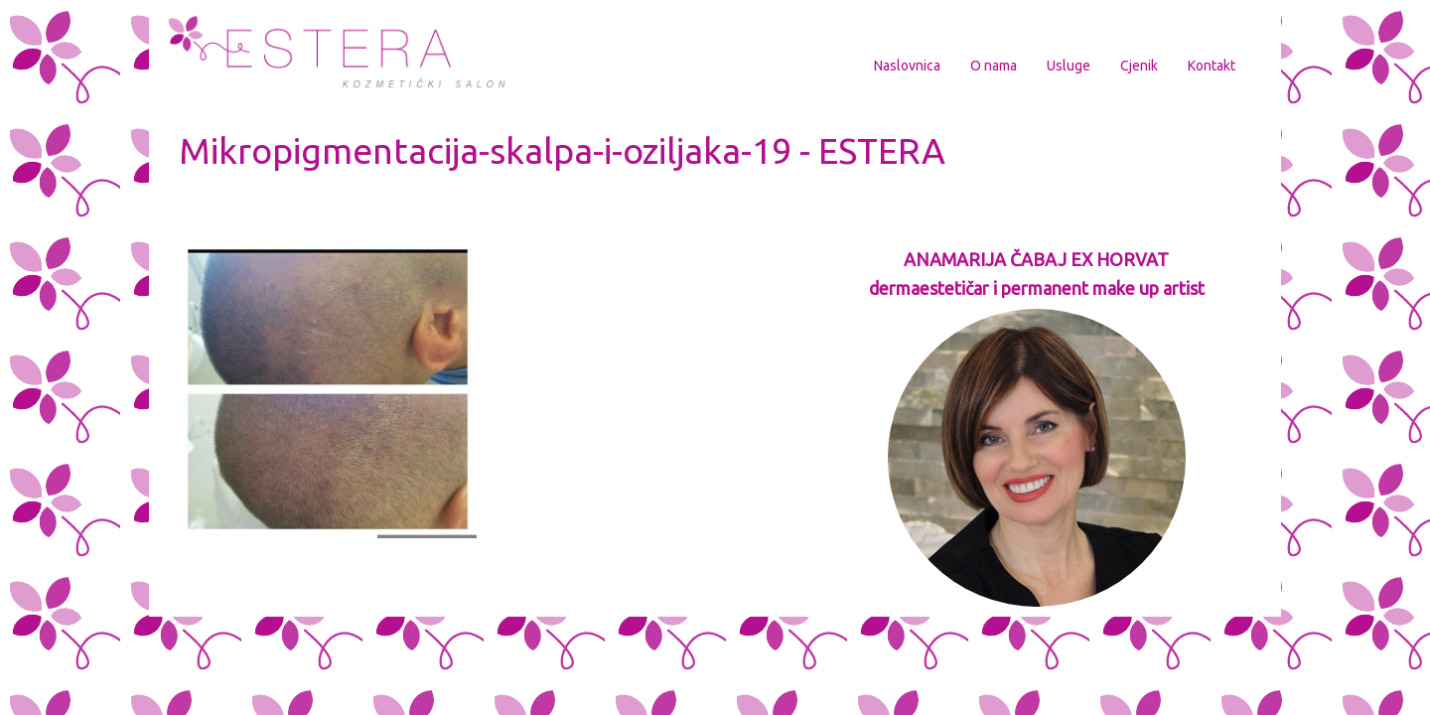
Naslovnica (907, 65)
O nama (993, 65)
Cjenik (1139, 65)
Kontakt (1211, 65)
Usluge (1068, 65)
